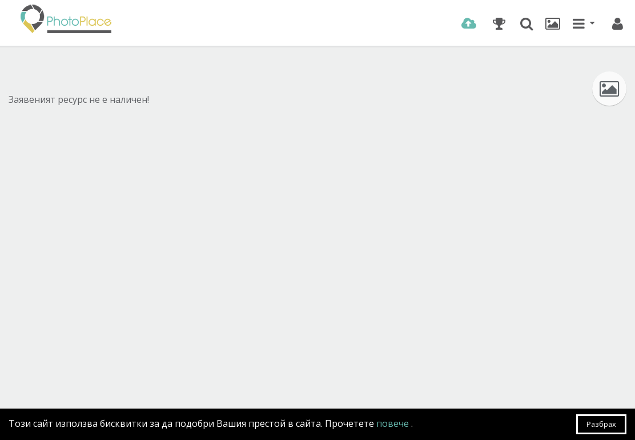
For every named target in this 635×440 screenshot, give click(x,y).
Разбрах (601, 424)
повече (393, 423)
